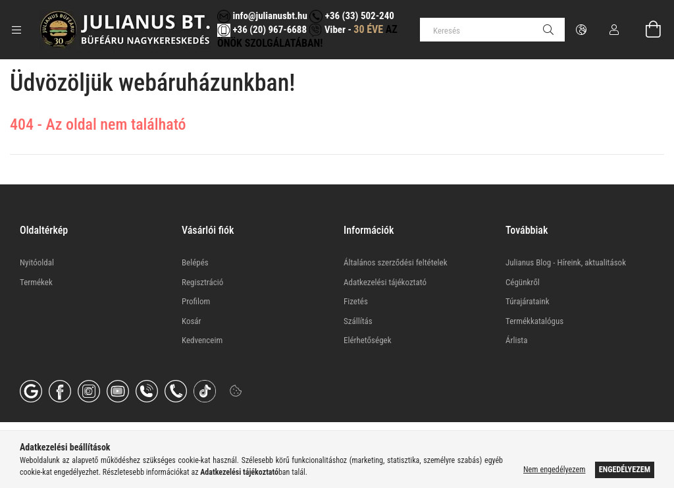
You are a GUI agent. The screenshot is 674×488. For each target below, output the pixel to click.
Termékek (36, 282)
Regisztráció (202, 282)
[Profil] (614, 29)
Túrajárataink (528, 301)
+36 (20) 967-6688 (268, 30)
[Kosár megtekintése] (646, 29)
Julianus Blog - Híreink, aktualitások (566, 262)
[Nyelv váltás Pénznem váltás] (581, 29)
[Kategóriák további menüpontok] (16, 29)
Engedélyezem (624, 469)
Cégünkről (523, 282)
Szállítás (358, 321)
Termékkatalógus (534, 321)
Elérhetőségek (368, 340)
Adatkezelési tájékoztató (385, 282)
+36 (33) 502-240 (351, 16)
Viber (327, 30)
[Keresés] (492, 29)
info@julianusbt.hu (262, 16)
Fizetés (356, 301)
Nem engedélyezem (554, 469)
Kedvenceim (202, 340)
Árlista (516, 340)
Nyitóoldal (37, 262)
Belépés (195, 262)
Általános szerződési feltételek (396, 262)
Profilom (196, 301)
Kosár (191, 321)
